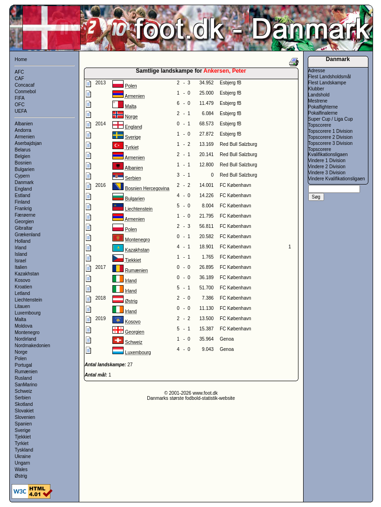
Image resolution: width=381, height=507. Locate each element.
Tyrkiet (21, 443)
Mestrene (318, 100)
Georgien (24, 221)
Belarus (23, 149)
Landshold (319, 94)
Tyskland (24, 449)
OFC (20, 104)
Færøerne (25, 215)
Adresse (317, 70)
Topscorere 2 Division (330, 137)
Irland (21, 247)
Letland (22, 293)
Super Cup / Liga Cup (330, 119)
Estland (22, 195)
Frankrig (23, 208)
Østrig (21, 476)
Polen (21, 358)
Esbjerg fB (230, 82)
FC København (235, 185)
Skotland (24, 404)
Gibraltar (24, 228)
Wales (21, 469)
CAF (19, 78)
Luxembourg (28, 312)
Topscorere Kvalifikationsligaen (328, 152)
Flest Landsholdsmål (329, 76)
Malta (20, 319)
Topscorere (319, 125)
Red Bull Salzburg (238, 144)
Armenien (25, 136)
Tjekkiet (23, 436)
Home (21, 59)
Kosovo (22, 280)
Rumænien (26, 371)
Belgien (22, 156)
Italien (21, 267)
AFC (19, 72)
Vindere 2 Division (327, 166)
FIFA (20, 98)
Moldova (24, 326)
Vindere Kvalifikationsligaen (336, 178)
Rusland (23, 378)
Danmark (24, 182)
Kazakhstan (27, 273)
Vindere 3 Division (327, 172)
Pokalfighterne (323, 107)
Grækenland (28, 234)
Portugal (23, 365)
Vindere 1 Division (327, 160)
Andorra (23, 130)
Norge (21, 352)
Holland (23, 241)
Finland (22, 202)
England (23, 189)
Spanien (23, 423)
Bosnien (23, 162)
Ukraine (23, 456)
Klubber (316, 88)
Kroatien (23, 286)
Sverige (23, 430)
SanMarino (26, 384)
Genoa (227, 339)
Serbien (23, 397)
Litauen (22, 306)
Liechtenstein (28, 299)
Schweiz (23, 391)
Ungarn (22, 463)
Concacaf (25, 85)
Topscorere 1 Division (330, 131)
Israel (20, 260)
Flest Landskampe (327, 82)
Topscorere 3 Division (330, 143)
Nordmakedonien (32, 345)
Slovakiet (24, 410)
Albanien (24, 123)
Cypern (22, 175)
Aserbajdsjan (28, 143)
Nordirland (25, 339)
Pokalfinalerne (323, 113)
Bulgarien (25, 169)
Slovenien (25, 417)
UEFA (21, 111)
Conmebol (25, 91)
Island (21, 254)
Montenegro (27, 332)
